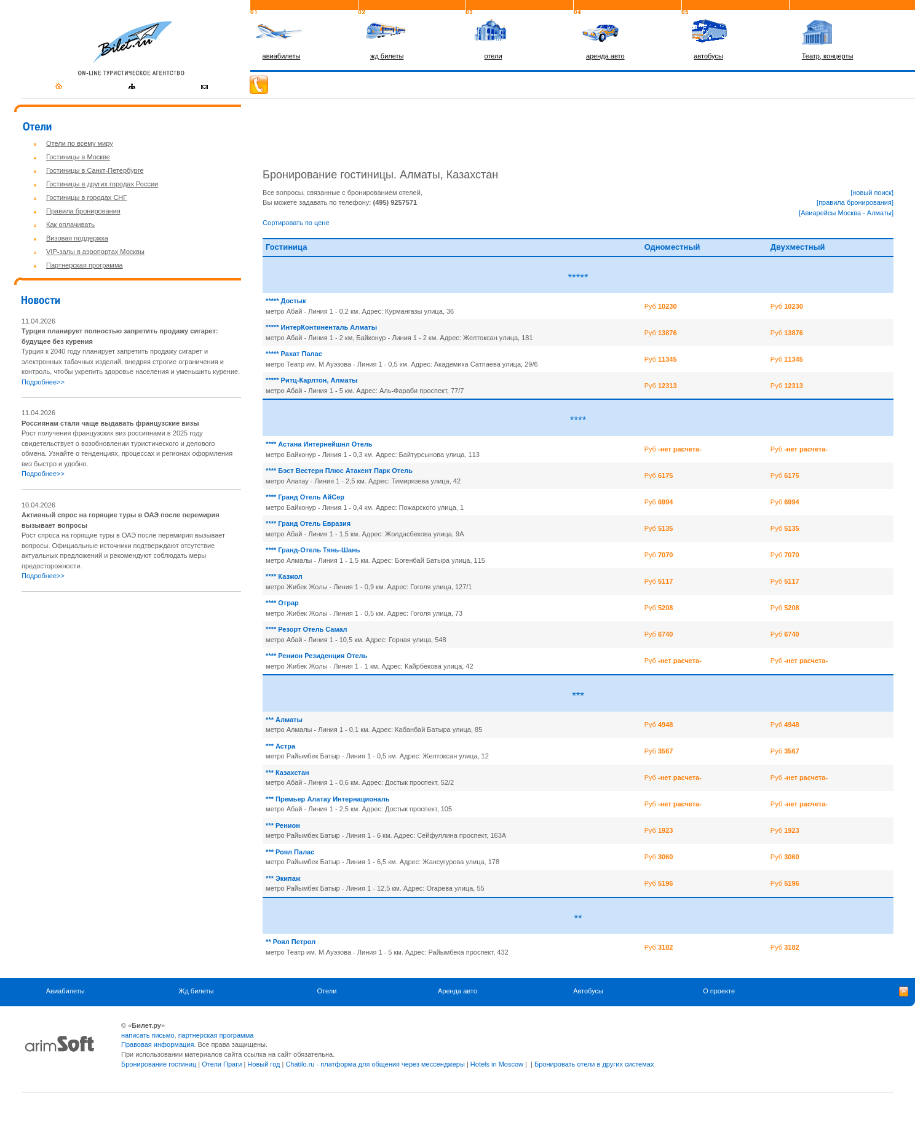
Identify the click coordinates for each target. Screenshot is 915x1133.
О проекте (719, 991)
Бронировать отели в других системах (594, 1064)
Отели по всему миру (79, 143)
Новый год (263, 1064)
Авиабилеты (65, 991)
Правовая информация (157, 1044)
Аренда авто (457, 991)
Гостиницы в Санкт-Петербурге (95, 170)
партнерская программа (216, 1035)
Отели (327, 991)
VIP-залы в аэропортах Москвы (95, 251)
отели (493, 56)
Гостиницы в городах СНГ (86, 197)
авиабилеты (282, 56)
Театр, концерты (828, 56)
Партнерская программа (84, 265)
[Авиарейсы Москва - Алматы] (846, 213)
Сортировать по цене (296, 222)
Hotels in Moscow (496, 1064)
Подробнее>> (43, 382)
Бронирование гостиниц (158, 1064)
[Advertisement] (125, 688)
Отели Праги (222, 1064)
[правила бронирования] (855, 202)
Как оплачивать (70, 224)
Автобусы (588, 991)
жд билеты (386, 56)
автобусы (708, 56)
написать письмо (148, 1035)
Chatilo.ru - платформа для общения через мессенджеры (374, 1064)
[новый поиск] (871, 192)
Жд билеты (195, 991)
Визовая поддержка (77, 238)
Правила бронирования (83, 211)
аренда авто (605, 56)
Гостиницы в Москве (78, 157)
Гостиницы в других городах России (102, 184)
